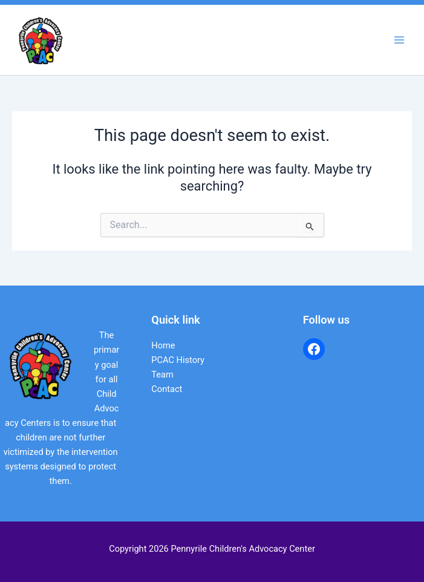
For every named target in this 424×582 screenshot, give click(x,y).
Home (163, 345)
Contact (166, 389)
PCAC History (177, 360)
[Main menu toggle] (399, 40)
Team (162, 374)
